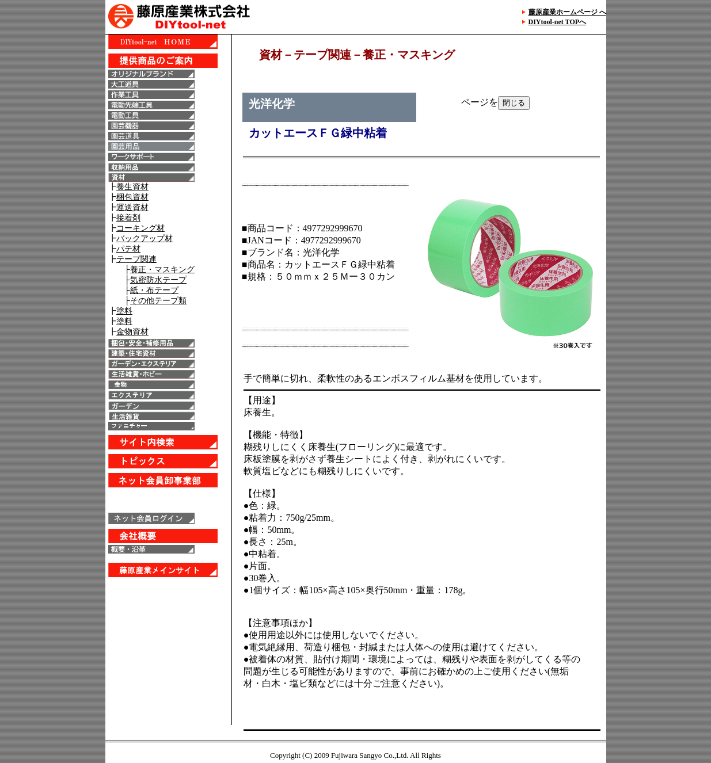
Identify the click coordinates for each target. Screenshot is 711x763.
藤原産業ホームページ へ (567, 12)
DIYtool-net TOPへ (558, 22)
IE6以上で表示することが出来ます (168, 380)
